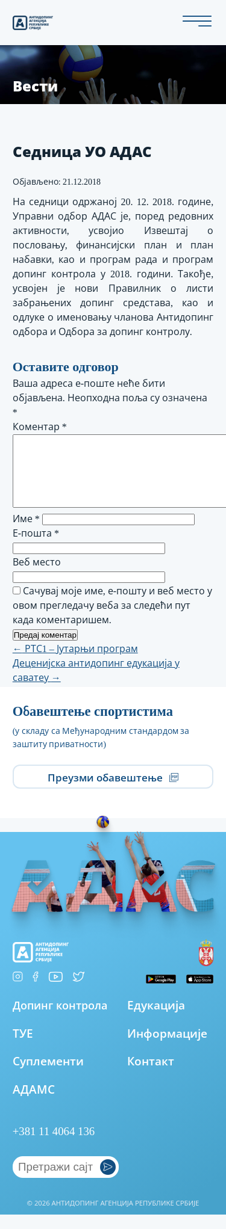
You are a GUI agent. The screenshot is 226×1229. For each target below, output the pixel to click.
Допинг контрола (60, 1019)
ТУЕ (23, 1047)
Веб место (37, 576)
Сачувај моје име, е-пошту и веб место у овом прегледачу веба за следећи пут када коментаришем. (112, 619)
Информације (167, 1047)
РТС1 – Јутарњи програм (75, 663)
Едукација (156, 1019)
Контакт (150, 1075)
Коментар (40, 427)
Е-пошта (36, 548)
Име (26, 533)
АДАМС (34, 1103)
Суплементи (48, 1075)
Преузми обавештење (113, 791)
